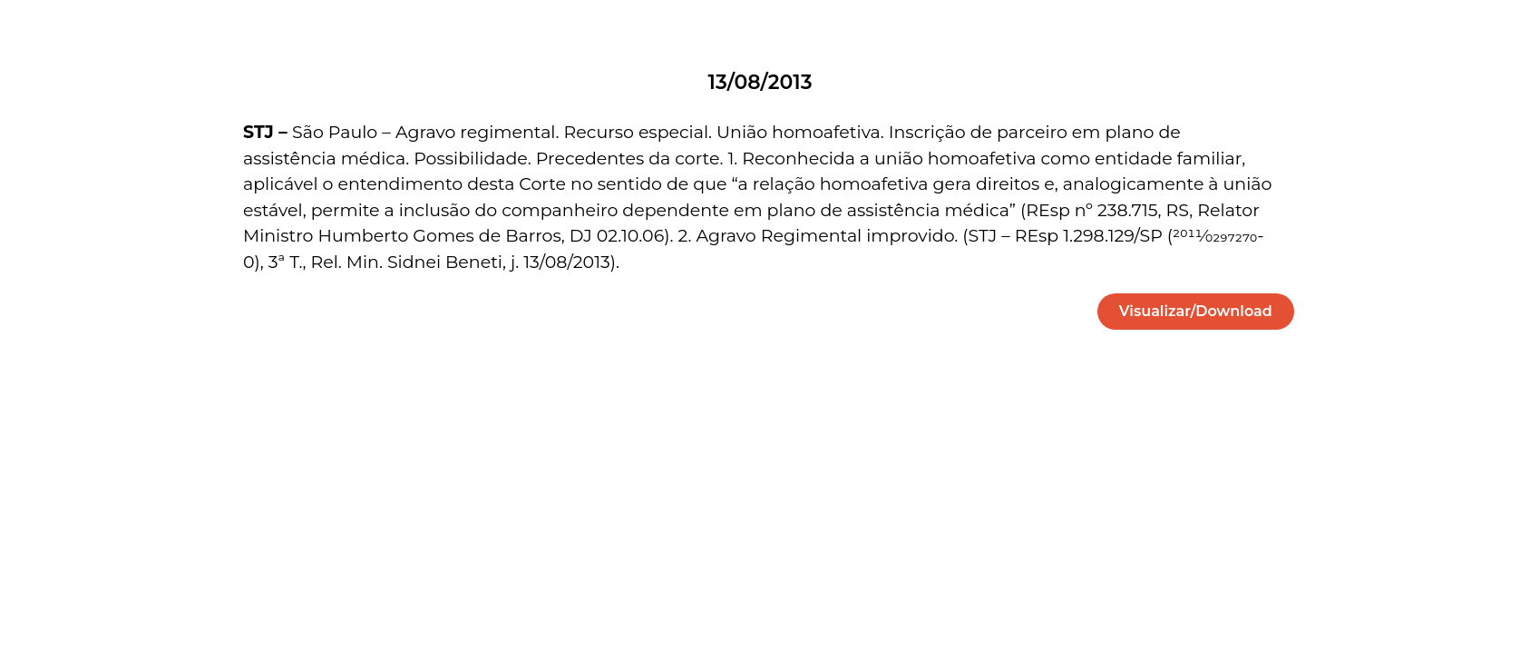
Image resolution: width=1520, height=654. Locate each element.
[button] (1195, 311)
